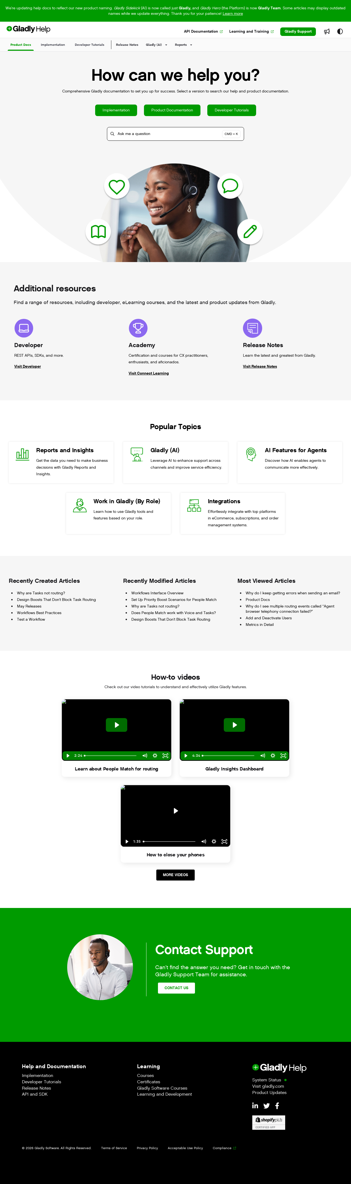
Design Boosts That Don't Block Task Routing (56, 599)
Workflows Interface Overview (157, 593)
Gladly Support (298, 31)
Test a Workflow (31, 619)
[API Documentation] (203, 31)
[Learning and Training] (251, 31)
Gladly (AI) (154, 45)
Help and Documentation (54, 1066)
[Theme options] (340, 31)
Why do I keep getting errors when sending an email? (293, 593)
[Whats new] (326, 31)
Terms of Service (114, 1148)
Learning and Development (164, 1094)
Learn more (233, 13)
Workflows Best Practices (39, 613)
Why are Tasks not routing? (41, 593)
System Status (266, 1080)
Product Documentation (172, 110)
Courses (145, 1076)
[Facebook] (277, 1106)
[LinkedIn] (256, 1106)
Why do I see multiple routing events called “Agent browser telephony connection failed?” (290, 609)
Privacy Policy (147, 1148)
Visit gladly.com (268, 1086)
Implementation (116, 110)
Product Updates (269, 1093)
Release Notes (127, 45)
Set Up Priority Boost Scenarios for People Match (174, 599)
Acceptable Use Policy (185, 1148)
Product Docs (258, 599)
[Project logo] (38, 32)
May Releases (29, 606)
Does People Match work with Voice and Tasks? (173, 613)
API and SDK (34, 1094)
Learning (148, 1066)
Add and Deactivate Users (269, 618)
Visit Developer (27, 366)
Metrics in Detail (260, 624)
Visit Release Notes (260, 366)
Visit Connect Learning (149, 373)
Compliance (222, 1148)
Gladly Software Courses (162, 1088)
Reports (181, 45)
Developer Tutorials (232, 110)
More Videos (175, 875)
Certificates (148, 1082)
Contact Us (176, 988)
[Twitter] (267, 1106)
